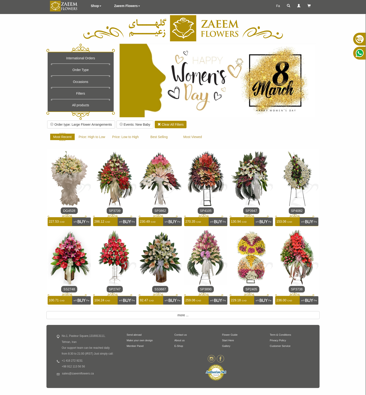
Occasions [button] (80, 82)
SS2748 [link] (69, 289)
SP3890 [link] (206, 289)
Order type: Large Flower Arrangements (81, 124)
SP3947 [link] (251, 211)
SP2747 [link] (115, 289)
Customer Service (280, 346)
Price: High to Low (92, 137)
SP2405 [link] (251, 289)
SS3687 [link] (160, 289)
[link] (81, 221)
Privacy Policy (278, 340)
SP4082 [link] (297, 211)
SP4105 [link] (206, 211)
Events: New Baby (135, 124)
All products (80, 105)
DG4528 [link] (69, 211)
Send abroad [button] (134, 334)
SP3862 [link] (160, 211)
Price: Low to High (125, 137)
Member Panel (135, 346)
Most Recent (62, 137)
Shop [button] (96, 6)
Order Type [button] (80, 70)
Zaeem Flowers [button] (127, 6)
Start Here (228, 340)
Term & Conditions (280, 334)
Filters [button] (80, 93)
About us (179, 340)
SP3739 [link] (115, 211)
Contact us (180, 334)
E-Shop (178, 346)
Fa (278, 6)
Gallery (226, 346)
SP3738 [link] (297, 289)
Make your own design (140, 340)
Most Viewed (192, 137)
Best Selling (159, 137)
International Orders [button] (80, 58)
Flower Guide (230, 334)
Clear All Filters (171, 124)
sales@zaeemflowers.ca (78, 373)
